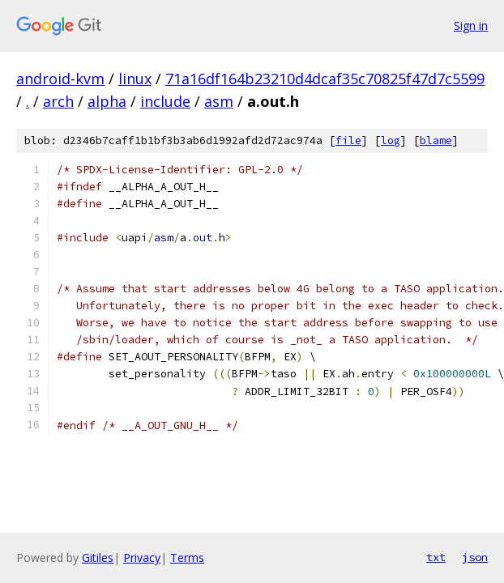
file (348, 140)
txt (436, 557)
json (475, 557)
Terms (187, 557)
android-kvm (60, 78)
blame (436, 140)
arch (58, 101)
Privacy (141, 557)
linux (135, 78)
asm (218, 101)
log (390, 140)
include (165, 101)
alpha (107, 101)
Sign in (471, 25)
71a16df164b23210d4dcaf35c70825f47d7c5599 (325, 78)
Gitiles (97, 557)
